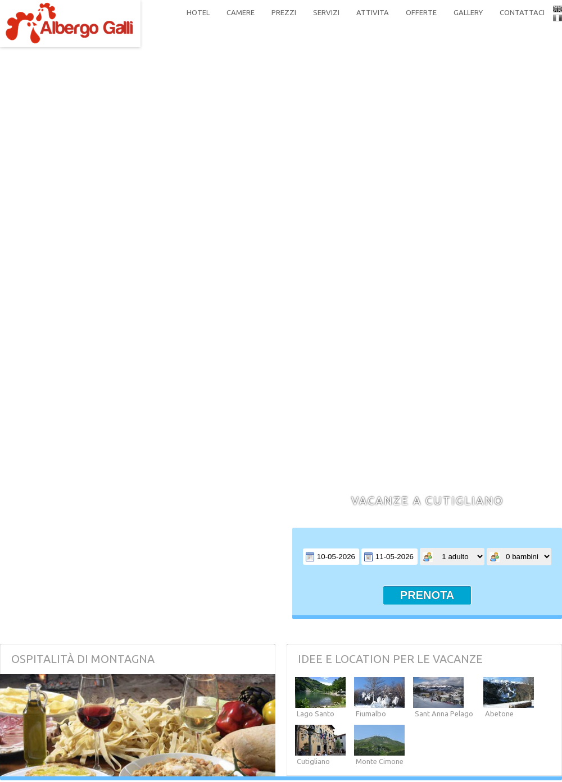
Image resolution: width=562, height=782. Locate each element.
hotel (198, 12)
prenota (427, 595)
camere (240, 12)
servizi (326, 12)
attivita (372, 12)
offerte (421, 12)
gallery (468, 12)
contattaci (522, 12)
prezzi (283, 12)
